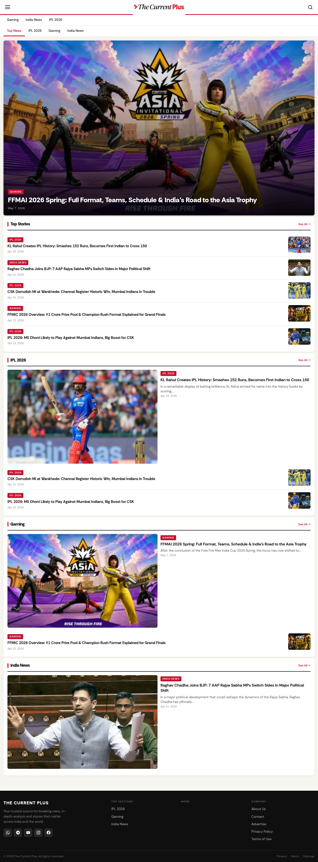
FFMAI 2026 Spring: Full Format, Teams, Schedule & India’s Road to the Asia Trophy (233, 544)
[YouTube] (28, 832)
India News (34, 20)
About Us (258, 809)
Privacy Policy (262, 831)
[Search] (310, 7)
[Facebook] (48, 832)
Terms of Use (261, 839)
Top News (14, 31)
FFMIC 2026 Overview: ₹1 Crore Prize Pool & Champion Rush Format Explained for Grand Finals (86, 314)
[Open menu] (7, 7)
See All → (304, 224)
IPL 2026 (55, 20)
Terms (295, 856)
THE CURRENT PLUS (26, 803)
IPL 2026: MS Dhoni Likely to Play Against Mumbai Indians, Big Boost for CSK (70, 337)
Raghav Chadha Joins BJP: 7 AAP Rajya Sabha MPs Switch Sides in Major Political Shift (79, 268)
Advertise (258, 824)
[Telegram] (18, 832)
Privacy (282, 856)
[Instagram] (38, 832)
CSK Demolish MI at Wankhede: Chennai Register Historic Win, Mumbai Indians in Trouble (81, 291)
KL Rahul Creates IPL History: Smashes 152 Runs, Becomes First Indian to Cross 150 (77, 246)
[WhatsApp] (7, 832)
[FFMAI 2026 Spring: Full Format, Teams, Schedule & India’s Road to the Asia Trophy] (159, 128)
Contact (257, 817)
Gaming (13, 20)
